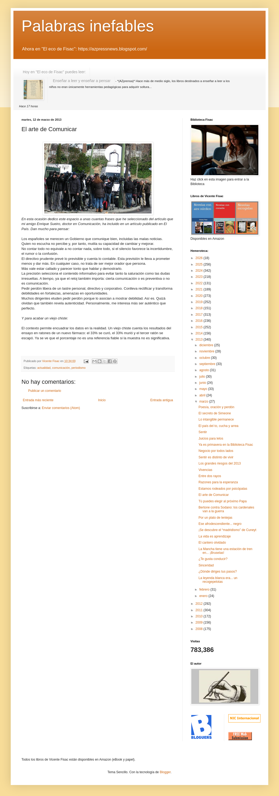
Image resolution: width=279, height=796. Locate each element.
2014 (200, 333)
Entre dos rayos (210, 476)
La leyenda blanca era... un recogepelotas (218, 580)
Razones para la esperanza (218, 482)
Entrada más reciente (38, 400)
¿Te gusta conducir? (213, 559)
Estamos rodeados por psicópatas (223, 489)
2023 (200, 277)
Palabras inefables (87, 26)
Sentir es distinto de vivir (216, 457)
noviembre (207, 351)
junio (203, 383)
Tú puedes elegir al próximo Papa (223, 501)
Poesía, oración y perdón (216, 407)
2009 (200, 622)
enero (203, 596)
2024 (200, 270)
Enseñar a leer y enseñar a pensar (82, 81)
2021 (200, 289)
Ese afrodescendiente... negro (220, 524)
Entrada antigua (161, 400)
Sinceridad (206, 565)
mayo (203, 389)
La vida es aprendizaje (215, 536)
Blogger (165, 772)
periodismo (78, 367)
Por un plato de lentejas (215, 517)
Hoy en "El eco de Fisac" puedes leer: (54, 72)
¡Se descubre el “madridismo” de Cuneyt (227, 530)
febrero (204, 589)
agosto (204, 370)
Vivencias (205, 470)
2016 (200, 321)
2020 (200, 296)
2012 (200, 604)
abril (202, 395)
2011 (200, 610)
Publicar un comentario (44, 391)
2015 (200, 327)
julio (202, 376)
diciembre (206, 345)
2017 (200, 314)
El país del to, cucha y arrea (218, 426)
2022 (200, 283)
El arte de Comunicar (214, 495)
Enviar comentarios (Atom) (61, 408)
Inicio (102, 400)
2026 (200, 258)
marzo (204, 401)
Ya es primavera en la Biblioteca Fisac (226, 445)
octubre (205, 358)
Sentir (203, 432)
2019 (200, 302)
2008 (200, 629)
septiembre (207, 364)
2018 (200, 308)
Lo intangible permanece (216, 419)
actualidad (43, 367)
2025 (200, 264)
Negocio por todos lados (216, 451)
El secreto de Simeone (215, 413)
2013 (200, 339)
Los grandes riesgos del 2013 (220, 463)
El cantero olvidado (212, 542)
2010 (200, 616)
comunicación (61, 367)
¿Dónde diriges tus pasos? (218, 571)
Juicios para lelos (211, 438)
